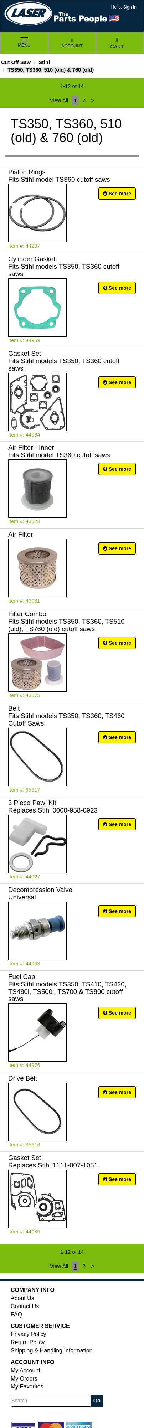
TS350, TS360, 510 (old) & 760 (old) (50, 70)
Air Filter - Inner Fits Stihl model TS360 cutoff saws (59, 451)
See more (117, 193)
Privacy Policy (28, 1334)
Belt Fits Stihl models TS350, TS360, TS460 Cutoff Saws (66, 716)
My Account (25, 1370)
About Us (22, 1298)
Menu (24, 42)
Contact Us (25, 1306)
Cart (117, 44)
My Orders (24, 1379)
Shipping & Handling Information (51, 1350)
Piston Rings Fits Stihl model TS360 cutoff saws (59, 175)
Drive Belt (22, 1078)
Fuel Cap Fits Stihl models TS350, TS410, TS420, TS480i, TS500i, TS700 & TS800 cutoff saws (67, 988)
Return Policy (28, 1342)
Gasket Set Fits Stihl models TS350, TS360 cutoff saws (63, 361)
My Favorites (27, 1386)
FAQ (16, 1314)
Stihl (44, 62)
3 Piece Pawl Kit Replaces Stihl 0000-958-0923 (53, 806)
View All (59, 100)
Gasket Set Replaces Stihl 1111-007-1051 (53, 1161)
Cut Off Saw (16, 62)
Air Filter (20, 534)
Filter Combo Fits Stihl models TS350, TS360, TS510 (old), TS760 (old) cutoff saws (66, 621)
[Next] (93, 100)
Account (71, 43)
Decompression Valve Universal (40, 893)
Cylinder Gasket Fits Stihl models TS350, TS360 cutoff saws (63, 266)
